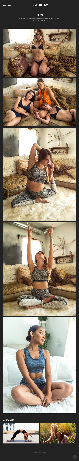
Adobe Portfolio (42, 453)
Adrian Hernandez (39, 5)
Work (4, 5)
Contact (9, 5)
